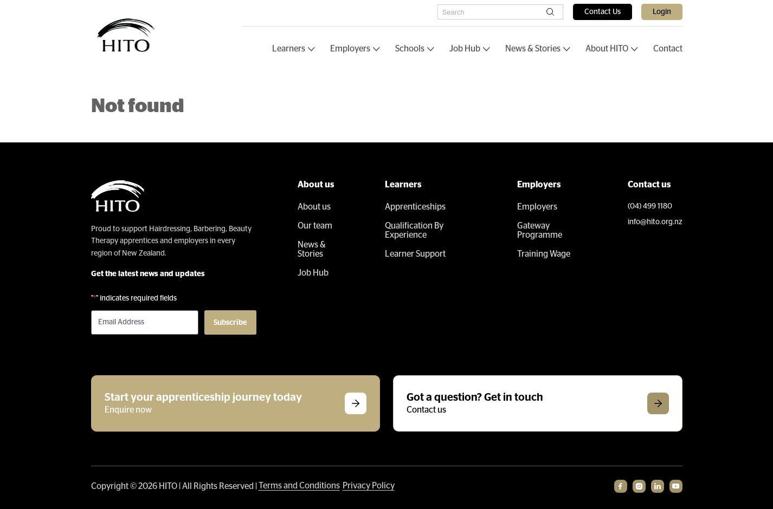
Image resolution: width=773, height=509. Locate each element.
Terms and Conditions (299, 485)
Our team (315, 225)
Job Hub (464, 48)
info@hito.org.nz (655, 222)
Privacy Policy (369, 485)
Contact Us (602, 12)
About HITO (606, 48)
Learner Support (415, 254)
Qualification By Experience (414, 230)
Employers (350, 48)
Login (662, 12)
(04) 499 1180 (650, 206)
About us (314, 207)
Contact (667, 48)
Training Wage (543, 254)
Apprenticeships (415, 207)
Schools (409, 48)
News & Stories (533, 48)
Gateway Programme (539, 230)
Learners (288, 48)
